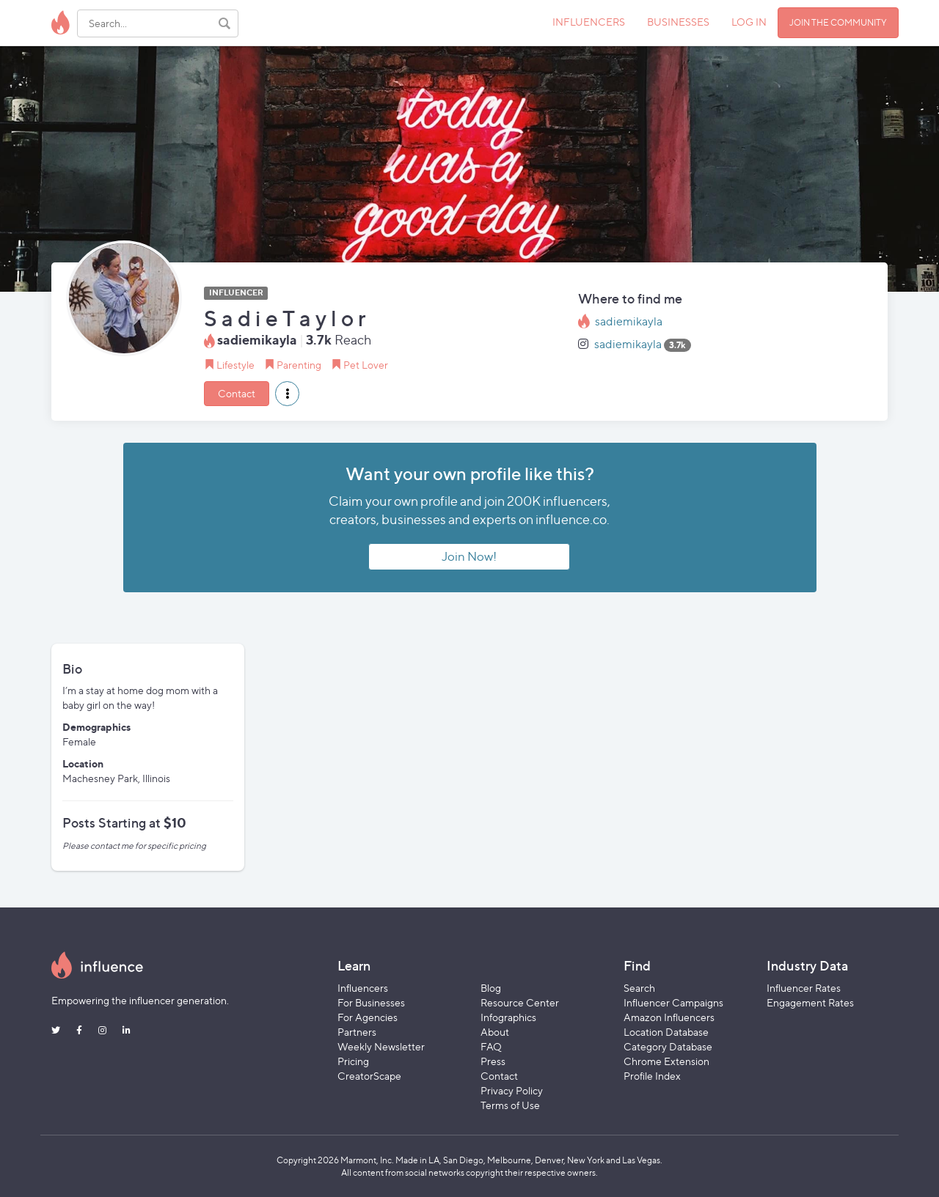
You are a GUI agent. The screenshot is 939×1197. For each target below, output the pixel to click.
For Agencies (367, 1017)
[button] (287, 393)
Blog (491, 987)
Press (493, 1061)
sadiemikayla (628, 321)
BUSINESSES (678, 21)
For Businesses (371, 1002)
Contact (236, 393)
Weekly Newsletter (381, 1046)
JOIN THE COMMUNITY (838, 22)
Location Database (666, 1031)
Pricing (353, 1061)
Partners (356, 1031)
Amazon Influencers (669, 1017)
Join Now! (469, 556)
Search (639, 987)
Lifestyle (235, 364)
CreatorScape (369, 1075)
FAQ (491, 1046)
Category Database (668, 1046)
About (495, 1031)
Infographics (508, 1017)
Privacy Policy (512, 1090)
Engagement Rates (810, 1002)
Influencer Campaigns (673, 1002)
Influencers (362, 987)
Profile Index (652, 1075)
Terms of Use (510, 1105)
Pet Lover (365, 364)
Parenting (299, 364)
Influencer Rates (804, 987)
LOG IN (749, 21)
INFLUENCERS (588, 21)
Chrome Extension (666, 1061)
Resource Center (520, 1002)
